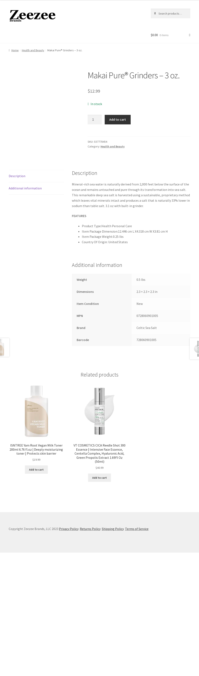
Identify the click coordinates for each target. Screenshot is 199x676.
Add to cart (117, 119)
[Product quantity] (95, 119)
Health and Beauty (33, 50)
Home (15, 50)
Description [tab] (17, 299)
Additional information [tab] (25, 311)
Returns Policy (90, 652)
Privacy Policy (69, 652)
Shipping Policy (113, 652)
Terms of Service (137, 652)
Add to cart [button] (36, 593)
